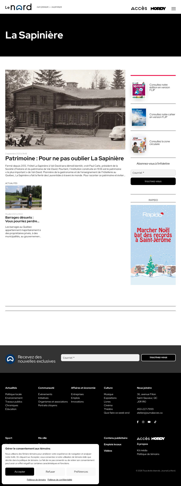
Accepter (19, 471)
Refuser (50, 471)
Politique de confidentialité (60, 479)
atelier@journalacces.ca (149, 412)
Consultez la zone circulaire (160, 143)
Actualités (11, 183)
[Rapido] (153, 242)
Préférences (81, 471)
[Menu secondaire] (173, 8)
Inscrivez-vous (153, 181)
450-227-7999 (145, 409)
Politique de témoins (36, 479)
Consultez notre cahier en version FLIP (162, 116)
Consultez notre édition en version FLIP (160, 87)
